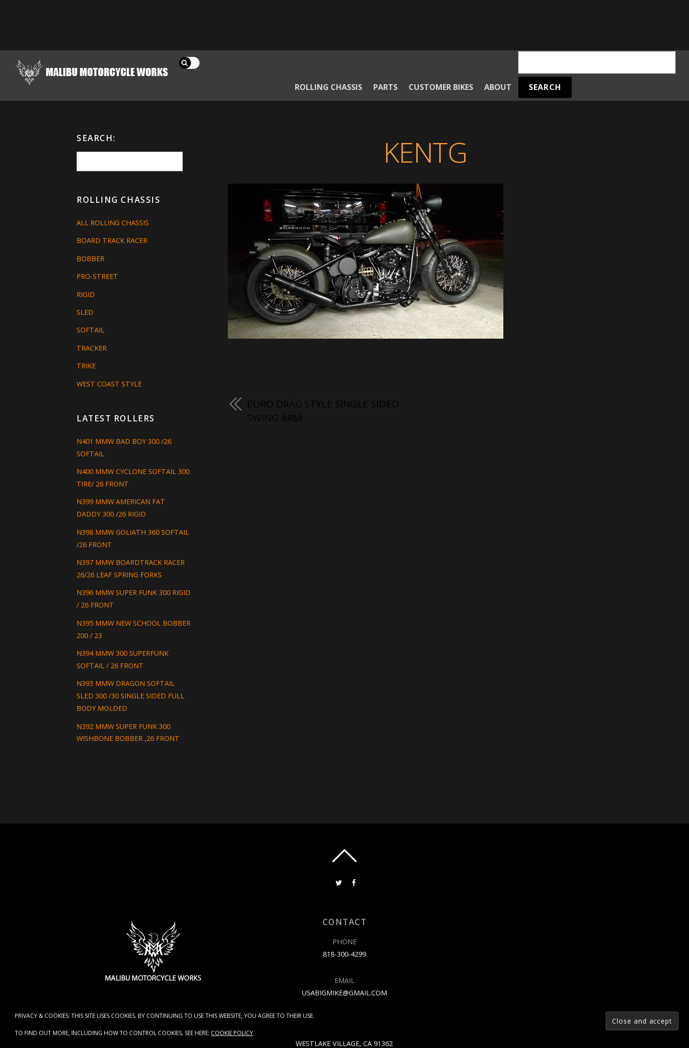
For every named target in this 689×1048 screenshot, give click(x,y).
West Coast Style (109, 383)
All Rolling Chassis (113, 222)
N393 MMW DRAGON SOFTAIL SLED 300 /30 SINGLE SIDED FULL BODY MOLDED (130, 696)
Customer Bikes (441, 87)
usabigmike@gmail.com (344, 992)
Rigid (86, 294)
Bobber (90, 258)
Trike (86, 365)
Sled (85, 312)
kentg (425, 152)
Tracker (92, 348)
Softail (90, 329)
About (497, 87)
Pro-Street (97, 276)
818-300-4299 (344, 954)
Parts (385, 87)
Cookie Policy (232, 1033)
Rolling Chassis (328, 87)
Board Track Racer (112, 240)
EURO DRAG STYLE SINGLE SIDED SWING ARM (323, 411)
